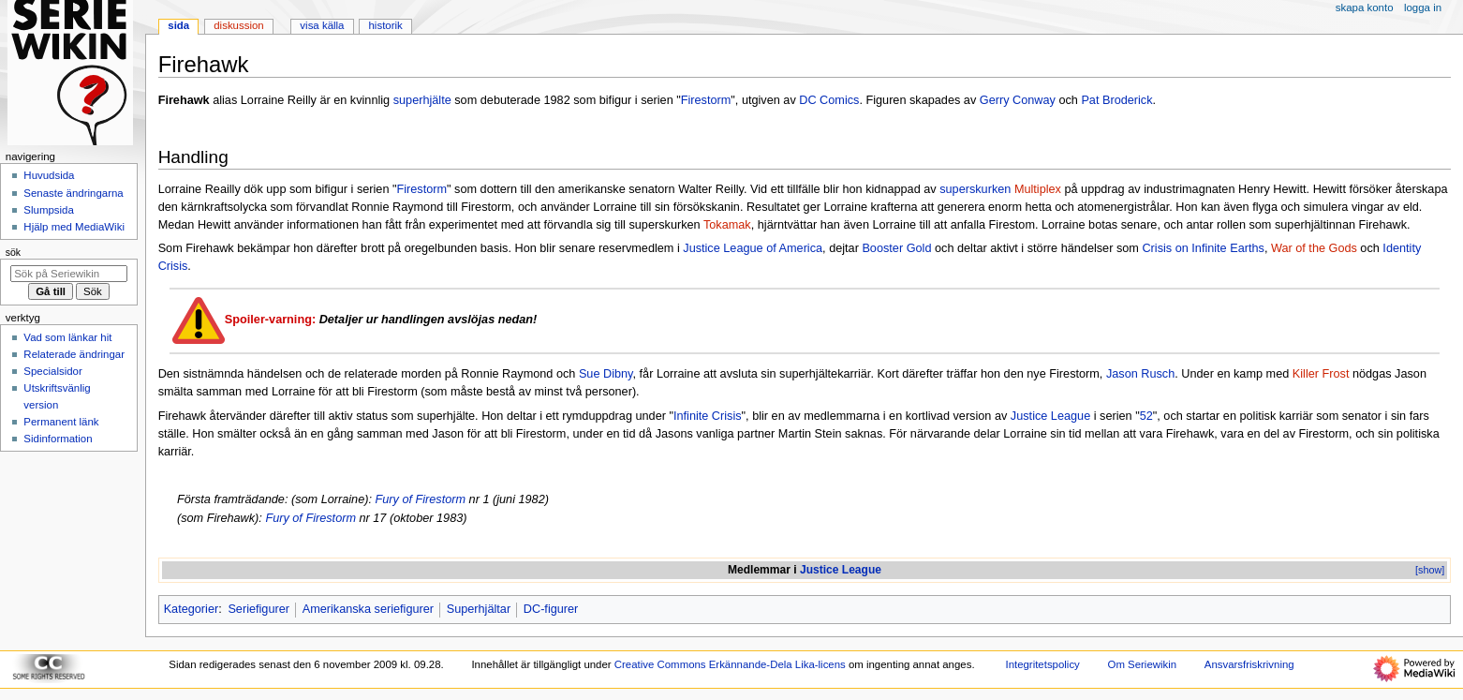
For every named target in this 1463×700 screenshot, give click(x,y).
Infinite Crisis (707, 416)
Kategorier (191, 609)
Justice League (1050, 416)
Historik (386, 25)
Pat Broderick (1116, 100)
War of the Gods (1314, 248)
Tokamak (727, 224)
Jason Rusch (1140, 373)
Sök (13, 252)
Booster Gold (896, 248)
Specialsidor (52, 371)
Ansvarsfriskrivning (1249, 664)
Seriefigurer (258, 609)
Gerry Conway (1018, 100)
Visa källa (322, 25)
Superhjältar (478, 609)
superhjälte (422, 100)
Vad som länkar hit (67, 337)
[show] (1429, 569)
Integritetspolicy (1042, 664)
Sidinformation (57, 438)
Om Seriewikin (1142, 664)
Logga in (1422, 7)
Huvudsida (48, 175)
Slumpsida (48, 210)
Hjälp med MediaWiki (74, 226)
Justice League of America (752, 248)
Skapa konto (1365, 7)
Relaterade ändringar (74, 354)
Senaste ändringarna (73, 193)
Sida (178, 25)
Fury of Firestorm (420, 499)
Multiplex (1037, 189)
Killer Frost (1321, 373)
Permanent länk (60, 421)
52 (1146, 416)
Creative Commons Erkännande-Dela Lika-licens (730, 664)
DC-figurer (551, 609)
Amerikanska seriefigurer (368, 609)
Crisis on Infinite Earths (1203, 248)
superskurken (975, 189)
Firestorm (706, 100)
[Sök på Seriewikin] (68, 273)
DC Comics (829, 100)
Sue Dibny (606, 373)
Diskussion (238, 25)
